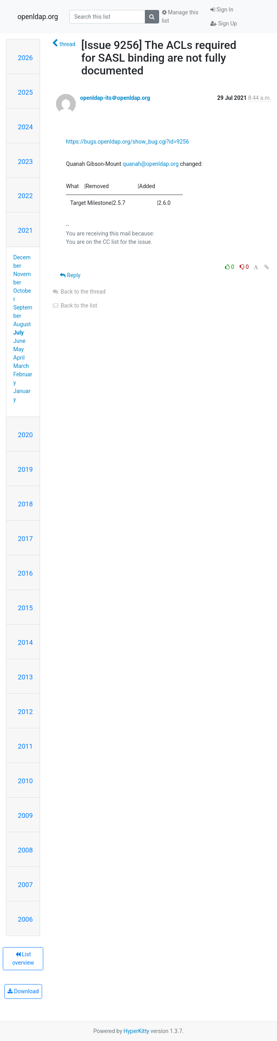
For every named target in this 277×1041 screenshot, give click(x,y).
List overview (23, 958)
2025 (25, 92)
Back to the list (74, 305)
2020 (25, 435)
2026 (25, 58)
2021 (25, 230)
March (21, 366)
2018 (25, 504)
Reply (70, 275)
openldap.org (37, 17)
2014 (25, 642)
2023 (25, 161)
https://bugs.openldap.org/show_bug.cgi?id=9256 (127, 141)
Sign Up (223, 23)
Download (23, 991)
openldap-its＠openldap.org (115, 98)
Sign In (221, 9)
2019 (25, 469)
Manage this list (180, 16)
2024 (25, 127)
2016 (25, 573)
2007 (25, 885)
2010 (25, 781)
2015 (25, 608)
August (22, 324)
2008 (25, 850)
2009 (25, 815)
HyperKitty (136, 1031)
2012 (25, 712)
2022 (25, 196)
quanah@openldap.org (151, 164)
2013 (25, 677)
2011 (25, 746)
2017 (25, 539)
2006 (25, 919)
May (18, 349)
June (19, 341)
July (18, 332)
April (19, 357)
